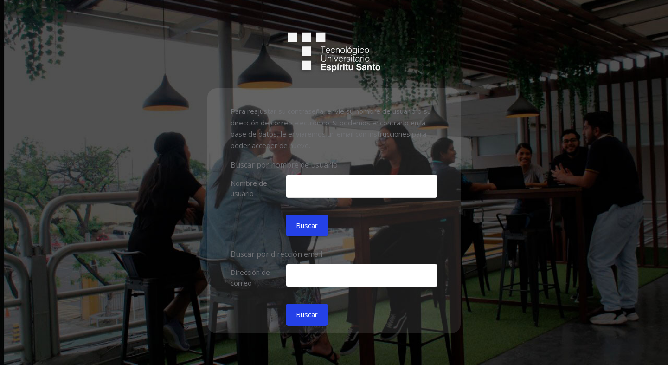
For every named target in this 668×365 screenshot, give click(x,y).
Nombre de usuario (249, 188)
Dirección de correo (250, 277)
